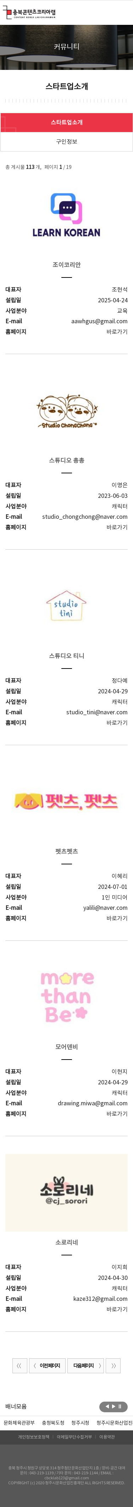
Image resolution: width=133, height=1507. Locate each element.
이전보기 (107, 1406)
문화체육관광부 (19, 1423)
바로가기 (117, 332)
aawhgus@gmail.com (99, 321)
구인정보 (66, 142)
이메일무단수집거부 (74, 1437)
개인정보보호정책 (33, 1437)
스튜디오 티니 (66, 656)
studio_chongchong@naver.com (85, 517)
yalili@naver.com (105, 908)
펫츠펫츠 (66, 852)
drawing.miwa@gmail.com (93, 1103)
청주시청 (80, 1423)
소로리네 (66, 1243)
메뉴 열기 (123, 12)
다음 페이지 (87, 1366)
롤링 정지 (120, 1406)
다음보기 (113, 1406)
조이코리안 (66, 265)
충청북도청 (53, 1423)
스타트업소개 (67, 123)
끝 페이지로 (113, 1365)
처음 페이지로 (19, 1365)
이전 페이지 (45, 1366)
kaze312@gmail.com (100, 1299)
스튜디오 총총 (66, 460)
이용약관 (107, 1437)
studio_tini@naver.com (97, 712)
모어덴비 (66, 1047)
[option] (53, 1423)
